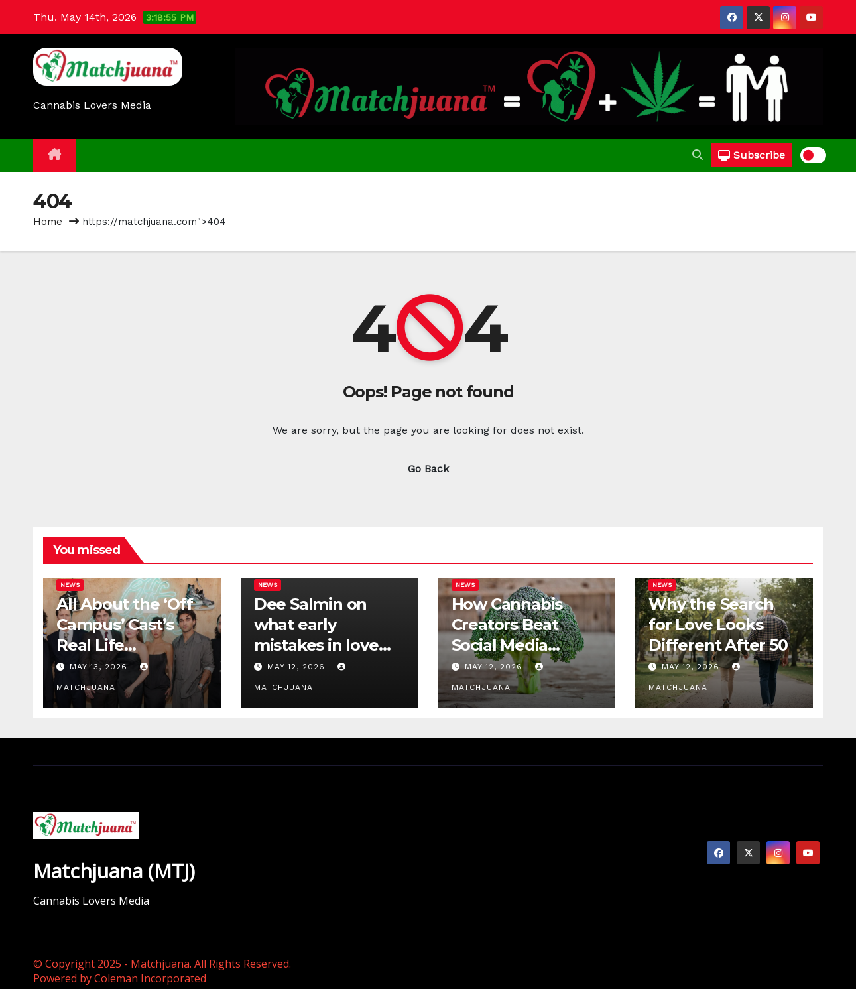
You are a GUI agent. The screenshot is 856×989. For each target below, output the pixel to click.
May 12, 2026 (297, 666)
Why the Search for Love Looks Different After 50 (717, 624)
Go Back (428, 468)
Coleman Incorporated (150, 978)
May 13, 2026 (100, 666)
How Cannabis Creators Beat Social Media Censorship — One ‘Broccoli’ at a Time (525, 645)
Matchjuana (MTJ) (114, 870)
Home (47, 222)
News (70, 584)
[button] (697, 155)
